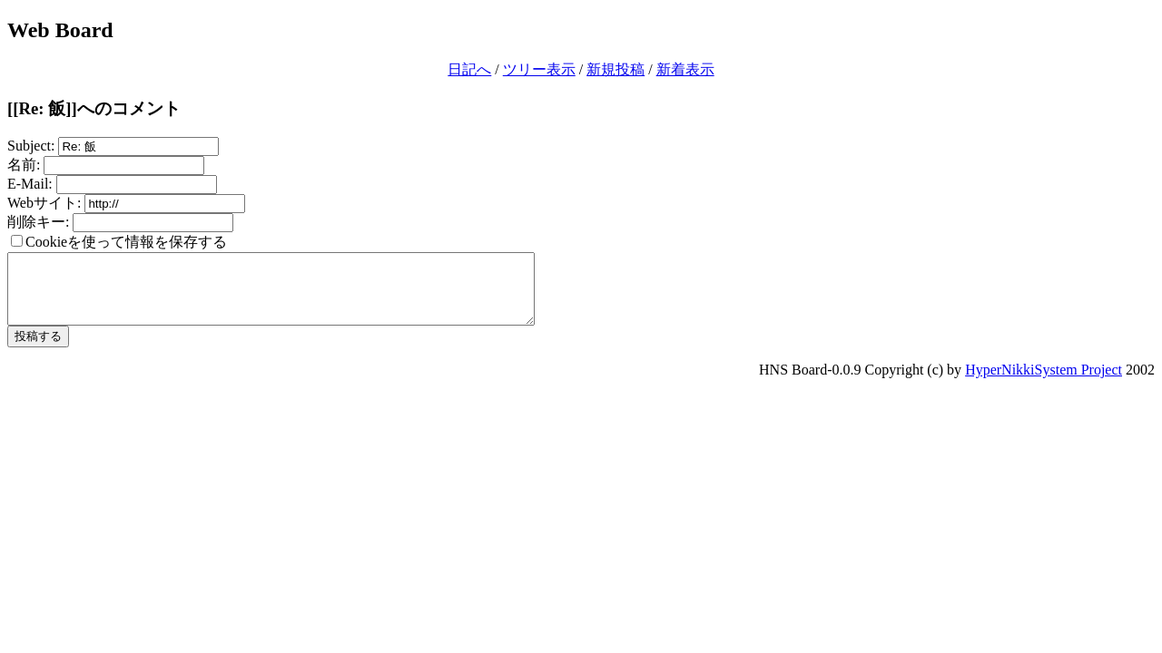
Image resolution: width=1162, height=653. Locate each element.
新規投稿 (615, 69)
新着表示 (685, 69)
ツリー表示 (539, 69)
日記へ (469, 69)
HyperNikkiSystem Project (1043, 383)
